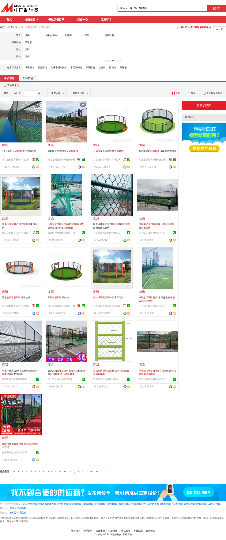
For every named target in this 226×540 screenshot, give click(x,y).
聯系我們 (87, 530)
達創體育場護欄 (63, 151)
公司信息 (28, 78)
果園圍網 (90, 67)
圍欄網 (112, 67)
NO (65, 471)
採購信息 (31, 19)
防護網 (102, 67)
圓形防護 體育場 (108, 151)
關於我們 (75, 530)
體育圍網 (42, 67)
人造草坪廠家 (214, 503)
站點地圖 (113, 530)
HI (44, 471)
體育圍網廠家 (61, 503)
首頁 (9, 19)
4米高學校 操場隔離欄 (19, 151)
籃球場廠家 (189, 503)
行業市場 (106, 19)
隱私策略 (125, 530)
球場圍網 (29, 67)
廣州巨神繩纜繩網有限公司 (61, 232)
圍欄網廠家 (136, 503)
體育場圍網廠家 (151, 503)
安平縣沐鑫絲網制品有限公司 (16, 452)
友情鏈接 (150, 530)
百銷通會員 (13, 85)
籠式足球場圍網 (18, 508)
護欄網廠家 (88, 503)
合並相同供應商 (212, 93)
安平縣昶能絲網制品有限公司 (153, 379)
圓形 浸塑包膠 (16, 297)
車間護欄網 (76, 67)
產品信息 (9, 78)
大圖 (176, 93)
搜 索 (216, 8)
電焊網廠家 (165, 503)
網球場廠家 (201, 503)
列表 (191, 93)
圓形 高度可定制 (108, 297)
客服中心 (100, 530)
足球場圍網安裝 (59, 67)
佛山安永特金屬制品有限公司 (62, 379)
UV (91, 471)
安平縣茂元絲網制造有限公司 (107, 232)
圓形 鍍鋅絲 (58, 297)
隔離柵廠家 (124, 503)
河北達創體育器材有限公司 (15, 159)
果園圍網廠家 (75, 503)
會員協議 (138, 530)
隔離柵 (123, 67)
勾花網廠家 (177, 503)
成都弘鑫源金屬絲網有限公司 (16, 379)
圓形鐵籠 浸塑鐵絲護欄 (157, 151)
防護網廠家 (100, 503)
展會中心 (82, 19)
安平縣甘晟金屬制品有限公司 (153, 232)
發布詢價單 (204, 105)
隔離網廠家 (112, 503)
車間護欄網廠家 (46, 503)
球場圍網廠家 (30, 503)
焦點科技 (117, 534)
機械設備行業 (56, 19)
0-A (14, 471)
